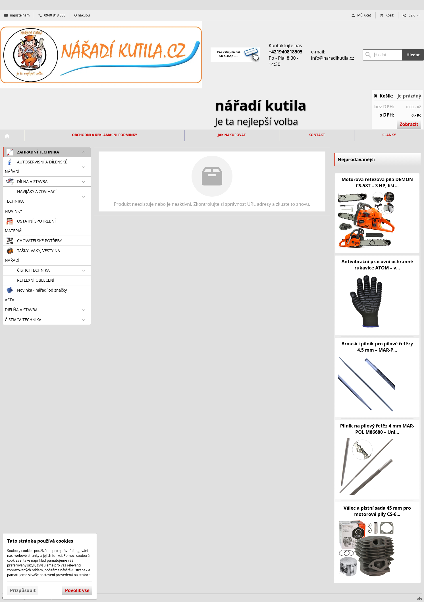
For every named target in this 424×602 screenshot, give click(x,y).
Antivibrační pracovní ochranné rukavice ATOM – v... (377, 264)
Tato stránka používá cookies (40, 541)
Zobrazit (409, 124)
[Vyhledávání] (382, 55)
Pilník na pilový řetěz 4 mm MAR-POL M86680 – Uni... (377, 429)
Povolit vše (77, 590)
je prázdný (409, 96)
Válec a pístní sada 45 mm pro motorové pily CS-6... (377, 511)
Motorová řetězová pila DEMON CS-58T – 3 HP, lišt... (377, 182)
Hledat (413, 54)
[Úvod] (101, 54)
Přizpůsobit (23, 590)
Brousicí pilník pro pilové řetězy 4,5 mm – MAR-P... (377, 347)
